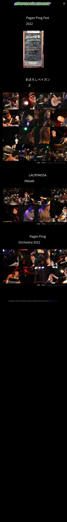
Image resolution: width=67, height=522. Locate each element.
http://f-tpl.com (53, 301)
